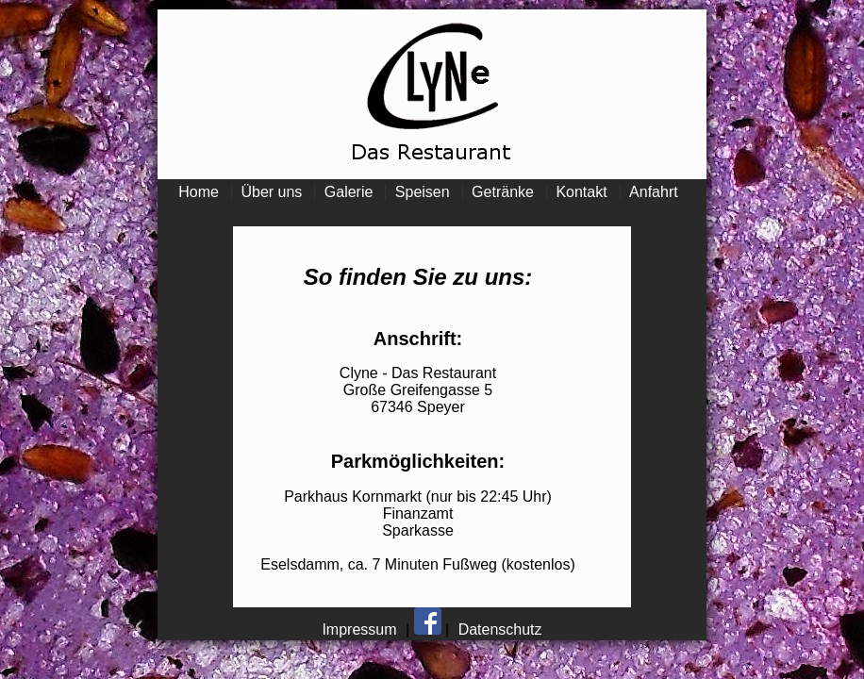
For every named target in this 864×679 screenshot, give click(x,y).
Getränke (503, 192)
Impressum (359, 629)
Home (198, 192)
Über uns (271, 192)
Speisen (422, 192)
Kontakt (581, 192)
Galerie (349, 192)
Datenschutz (500, 629)
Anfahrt (653, 192)
